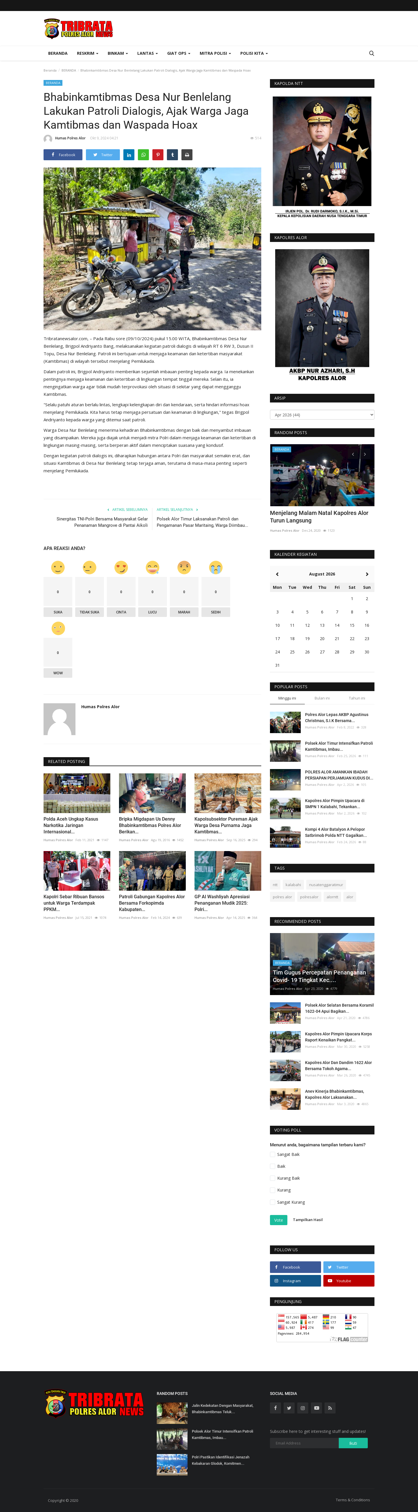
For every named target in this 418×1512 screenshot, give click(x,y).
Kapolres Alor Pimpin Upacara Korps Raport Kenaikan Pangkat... (338, 1037)
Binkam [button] (118, 53)
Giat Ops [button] (178, 53)
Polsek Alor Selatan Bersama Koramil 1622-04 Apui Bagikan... (339, 1008)
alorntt (332, 896)
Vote (278, 1220)
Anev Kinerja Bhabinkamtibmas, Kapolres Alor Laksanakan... (334, 1094)
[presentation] (353, 454)
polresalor (309, 896)
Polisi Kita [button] (254, 53)
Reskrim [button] (87, 53)
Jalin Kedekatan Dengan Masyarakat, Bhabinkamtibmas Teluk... (222, 1408)
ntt (275, 884)
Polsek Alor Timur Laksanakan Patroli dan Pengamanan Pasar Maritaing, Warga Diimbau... (202, 522)
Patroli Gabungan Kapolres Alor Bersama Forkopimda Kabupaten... (152, 903)
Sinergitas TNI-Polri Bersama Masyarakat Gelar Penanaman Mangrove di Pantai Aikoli (102, 522)
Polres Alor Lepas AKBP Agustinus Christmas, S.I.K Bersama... (336, 717)
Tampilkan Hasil (308, 1219)
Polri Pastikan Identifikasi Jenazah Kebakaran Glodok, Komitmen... (220, 1460)
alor (349, 896)
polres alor (282, 896)
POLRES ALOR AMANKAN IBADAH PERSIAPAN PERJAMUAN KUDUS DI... (339, 775)
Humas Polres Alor (65, 139)
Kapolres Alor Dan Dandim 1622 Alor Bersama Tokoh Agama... (338, 1065)
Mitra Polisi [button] (215, 53)
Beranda (58, 53)
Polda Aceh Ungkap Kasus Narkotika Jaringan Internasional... (71, 825)
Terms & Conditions (353, 1499)
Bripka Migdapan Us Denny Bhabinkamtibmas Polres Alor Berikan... (150, 825)
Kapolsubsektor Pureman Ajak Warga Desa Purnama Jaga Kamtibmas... (226, 825)
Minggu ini (287, 698)
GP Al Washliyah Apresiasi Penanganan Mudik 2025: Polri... (222, 903)
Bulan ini (322, 698)
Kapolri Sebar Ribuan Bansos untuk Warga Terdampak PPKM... (74, 903)
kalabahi (293, 884)
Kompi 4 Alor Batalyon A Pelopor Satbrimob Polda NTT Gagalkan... (336, 832)
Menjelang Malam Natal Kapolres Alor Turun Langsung (319, 516)
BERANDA (69, 70)
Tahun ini (357, 698)
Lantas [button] (147, 53)
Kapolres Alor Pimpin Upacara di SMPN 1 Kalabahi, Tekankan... (335, 803)
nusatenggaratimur (326, 884)
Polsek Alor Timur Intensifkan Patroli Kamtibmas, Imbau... (339, 746)
